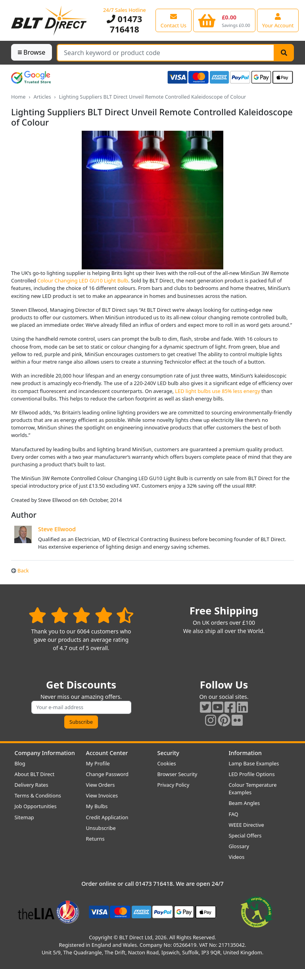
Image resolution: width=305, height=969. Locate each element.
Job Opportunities (36, 806)
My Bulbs (97, 806)
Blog (20, 763)
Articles (42, 96)
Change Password (107, 774)
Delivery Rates (31, 784)
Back (20, 570)
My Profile (98, 763)
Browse (31, 52)
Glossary (239, 846)
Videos (237, 856)
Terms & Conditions (38, 795)
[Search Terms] (165, 52)
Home (18, 96)
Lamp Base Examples (254, 763)
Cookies (166, 763)
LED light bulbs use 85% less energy (217, 391)
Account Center (107, 753)
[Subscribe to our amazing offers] (81, 707)
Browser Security (177, 774)
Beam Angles (244, 803)
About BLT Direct (35, 774)
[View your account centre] (278, 20)
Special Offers (245, 835)
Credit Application (107, 817)
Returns (95, 838)
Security (168, 753)
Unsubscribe (101, 828)
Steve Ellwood (57, 529)
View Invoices (102, 795)
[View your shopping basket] (224, 20)
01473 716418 (124, 24)
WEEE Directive (246, 824)
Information (245, 753)
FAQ (233, 814)
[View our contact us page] (173, 20)
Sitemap (24, 817)
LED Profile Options (252, 774)
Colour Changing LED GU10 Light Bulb (82, 280)
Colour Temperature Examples (253, 788)
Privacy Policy (173, 784)
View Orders (100, 784)
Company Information (45, 753)
